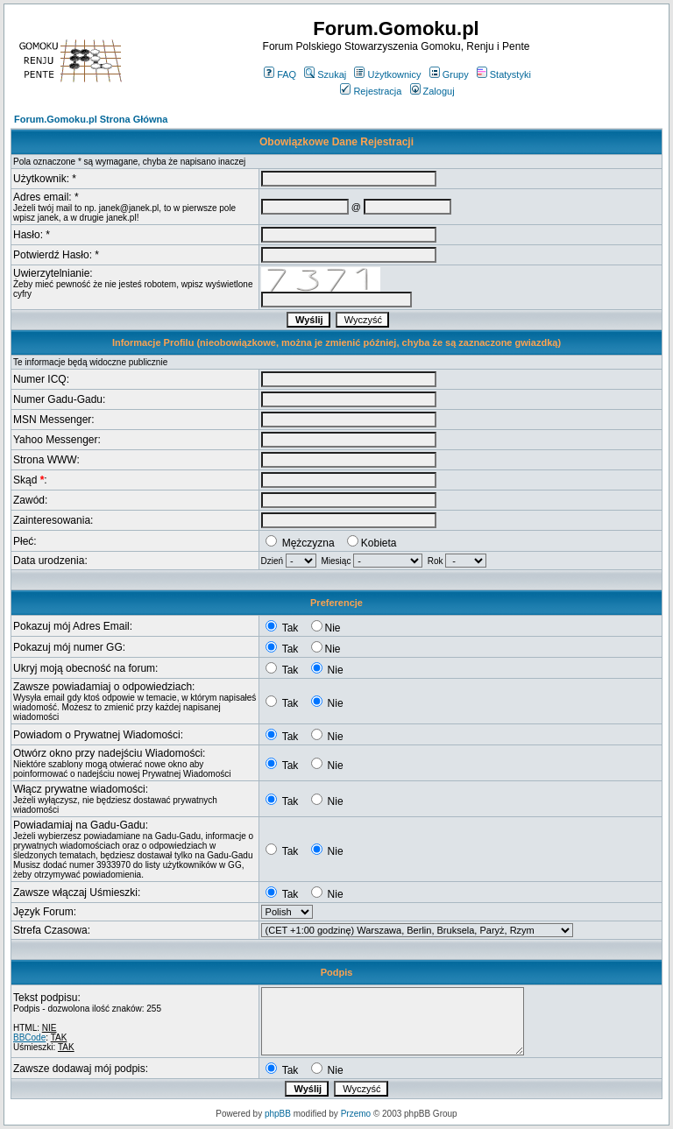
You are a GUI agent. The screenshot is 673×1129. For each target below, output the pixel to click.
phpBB (278, 1113)
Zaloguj (432, 91)
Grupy (449, 74)
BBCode (29, 1037)
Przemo (356, 1113)
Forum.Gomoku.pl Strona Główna (90, 119)
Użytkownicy (387, 74)
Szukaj (325, 74)
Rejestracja (370, 91)
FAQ (280, 74)
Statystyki (504, 74)
